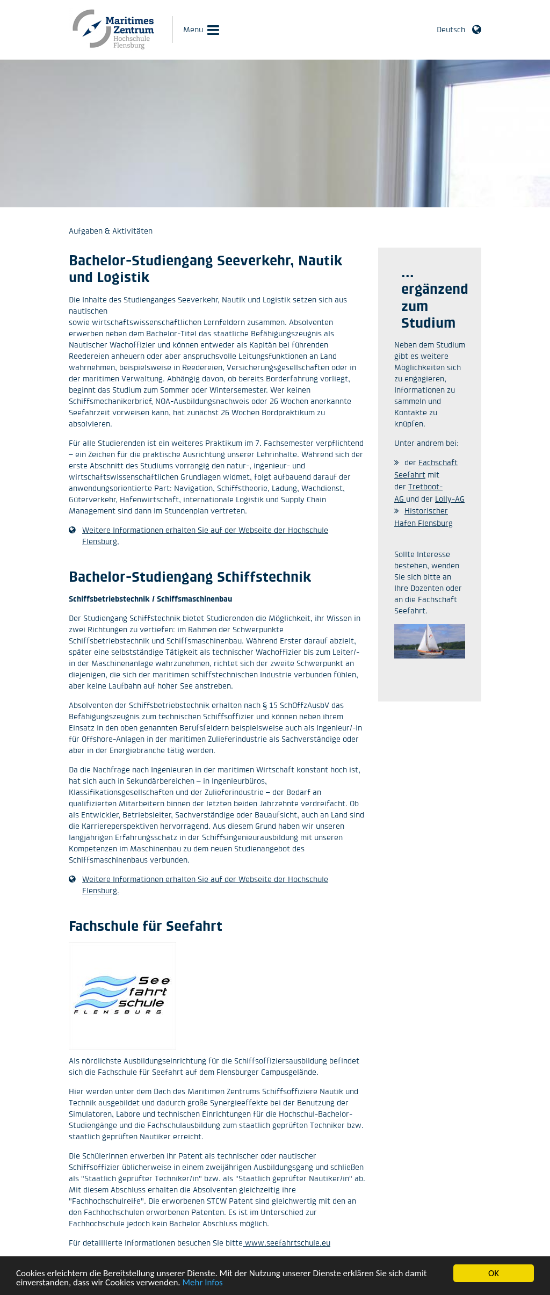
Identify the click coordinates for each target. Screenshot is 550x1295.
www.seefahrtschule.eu (286, 1242)
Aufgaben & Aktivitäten (111, 230)
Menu (193, 29)
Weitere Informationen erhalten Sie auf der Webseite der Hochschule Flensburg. (205, 535)
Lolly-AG (450, 498)
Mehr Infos (203, 1285)
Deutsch (451, 29)
